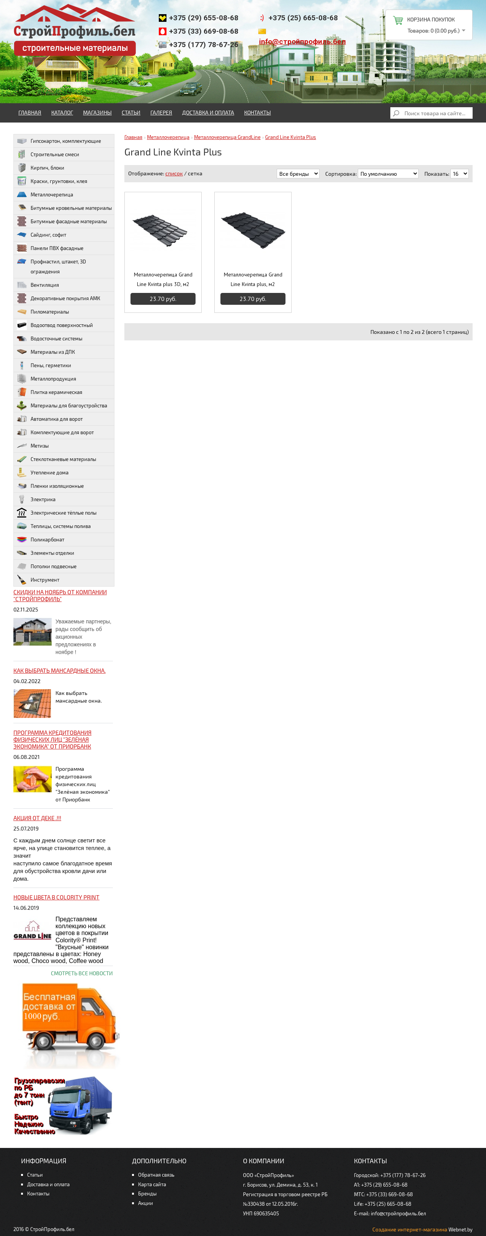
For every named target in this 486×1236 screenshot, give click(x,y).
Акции (145, 1203)
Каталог (62, 112)
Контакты (257, 112)
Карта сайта (152, 1184)
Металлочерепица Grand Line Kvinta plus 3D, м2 (163, 279)
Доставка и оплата (208, 112)
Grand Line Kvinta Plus (290, 137)
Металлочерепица (168, 137)
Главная (29, 112)
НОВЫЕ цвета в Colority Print (56, 897)
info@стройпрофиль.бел (302, 41)
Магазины (97, 112)
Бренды (147, 1193)
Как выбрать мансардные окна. (59, 670)
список (174, 173)
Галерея (161, 112)
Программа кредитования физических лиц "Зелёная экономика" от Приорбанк (52, 739)
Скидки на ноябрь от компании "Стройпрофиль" (60, 595)
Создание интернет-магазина (409, 1229)
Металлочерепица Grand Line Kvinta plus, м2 (253, 279)
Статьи (131, 112)
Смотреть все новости (82, 973)
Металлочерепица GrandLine (227, 137)
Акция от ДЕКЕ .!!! (37, 817)
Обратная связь (156, 1175)
